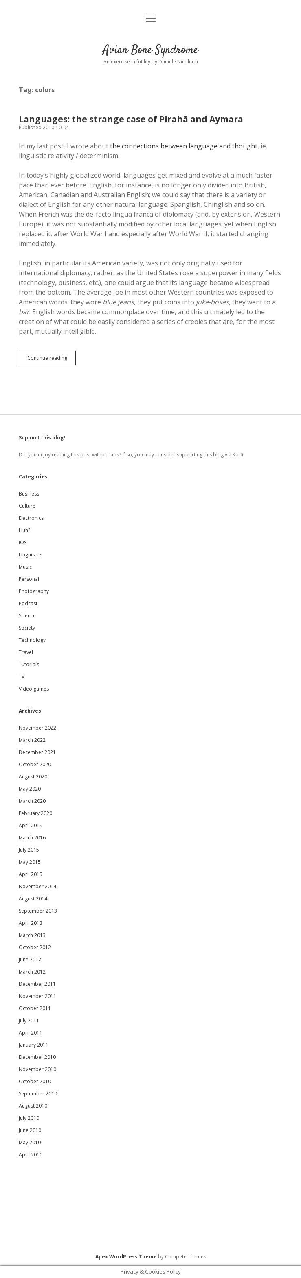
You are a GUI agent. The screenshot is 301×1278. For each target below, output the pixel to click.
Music (25, 566)
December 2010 (37, 1057)
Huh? (24, 530)
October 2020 (35, 764)
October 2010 (35, 1081)
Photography (34, 591)
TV (21, 676)
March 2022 (32, 740)
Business (29, 493)
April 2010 (30, 1154)
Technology (32, 640)
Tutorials (29, 664)
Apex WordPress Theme (126, 1256)
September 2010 (38, 1093)
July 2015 (29, 849)
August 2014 (33, 898)
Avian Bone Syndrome (150, 50)
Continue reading (51, 359)
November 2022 (37, 727)
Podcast (28, 603)
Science (27, 615)
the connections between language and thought (183, 145)
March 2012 (32, 971)
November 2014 (37, 886)
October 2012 (35, 947)
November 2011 (37, 996)
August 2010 (33, 1105)
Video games (34, 688)
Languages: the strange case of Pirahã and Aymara (131, 119)
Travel (26, 652)
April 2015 (30, 874)
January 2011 (33, 1044)
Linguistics (30, 554)
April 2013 (30, 922)
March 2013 (32, 935)
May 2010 (30, 1142)
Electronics (31, 518)
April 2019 (30, 825)
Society (27, 627)
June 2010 (30, 1130)
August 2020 (33, 776)
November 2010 (37, 1069)
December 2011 (37, 983)
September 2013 (38, 910)
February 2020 (35, 813)
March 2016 (32, 837)
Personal (29, 579)
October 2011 (35, 1008)
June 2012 (30, 959)
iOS (22, 542)
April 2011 (30, 1032)
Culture (27, 505)
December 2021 (37, 752)
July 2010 (29, 1118)
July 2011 (29, 1020)
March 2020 (32, 801)
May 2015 (30, 862)
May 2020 (30, 788)
